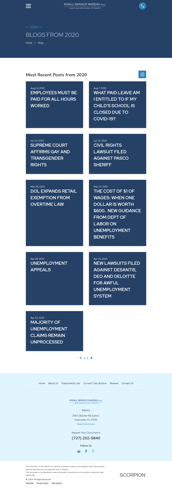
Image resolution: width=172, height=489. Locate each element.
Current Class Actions (95, 383)
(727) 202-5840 (86, 438)
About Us (53, 383)
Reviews (114, 383)
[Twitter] (93, 451)
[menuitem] (30, 483)
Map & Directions (86, 424)
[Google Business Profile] (78, 451)
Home (42, 383)
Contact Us (127, 383)
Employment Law (71, 383)
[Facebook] (86, 451)
